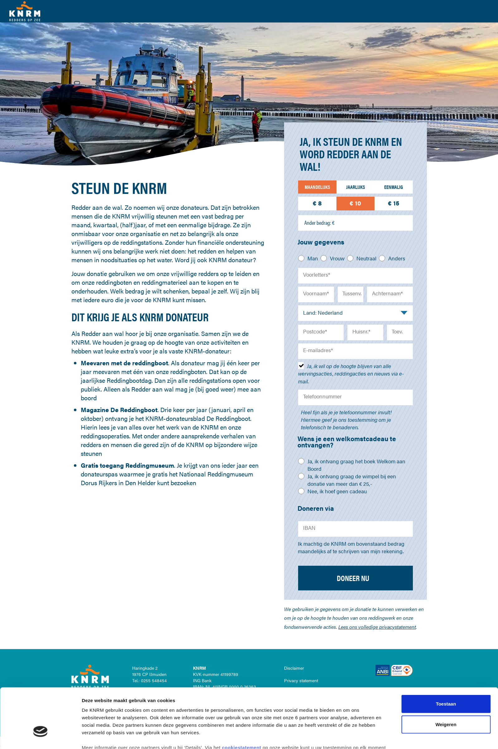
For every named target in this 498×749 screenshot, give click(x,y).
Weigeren (445, 679)
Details (330, 736)
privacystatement (166, 709)
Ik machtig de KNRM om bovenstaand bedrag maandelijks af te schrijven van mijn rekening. (351, 547)
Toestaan (446, 658)
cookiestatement (242, 702)
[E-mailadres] (355, 351)
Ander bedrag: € (319, 222)
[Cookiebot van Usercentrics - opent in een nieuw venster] (40, 737)
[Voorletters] (355, 275)
